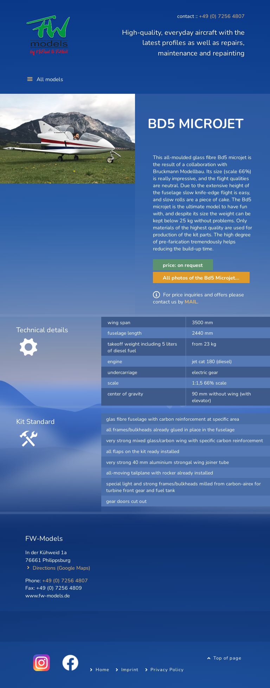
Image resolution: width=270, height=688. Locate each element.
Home (102, 670)
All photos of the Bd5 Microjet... (201, 277)
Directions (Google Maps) (61, 567)
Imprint (130, 670)
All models (50, 79)
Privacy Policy (167, 670)
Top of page (227, 658)
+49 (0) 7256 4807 (222, 16)
